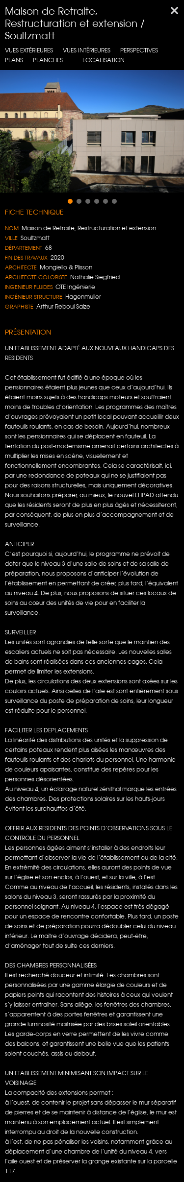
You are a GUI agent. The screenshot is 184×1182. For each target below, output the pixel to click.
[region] (92, 131)
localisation (103, 60)
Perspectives (139, 50)
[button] (70, 201)
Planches (48, 60)
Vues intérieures (86, 50)
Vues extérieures (29, 50)
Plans (14, 60)
